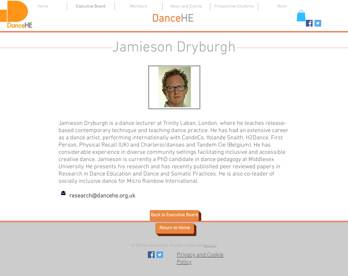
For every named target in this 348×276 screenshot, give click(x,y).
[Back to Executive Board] (174, 215)
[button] (301, 15)
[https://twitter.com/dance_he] (317, 23)
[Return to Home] (174, 228)
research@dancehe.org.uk (102, 196)
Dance (166, 19)
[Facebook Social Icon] (309, 23)
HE (187, 19)
